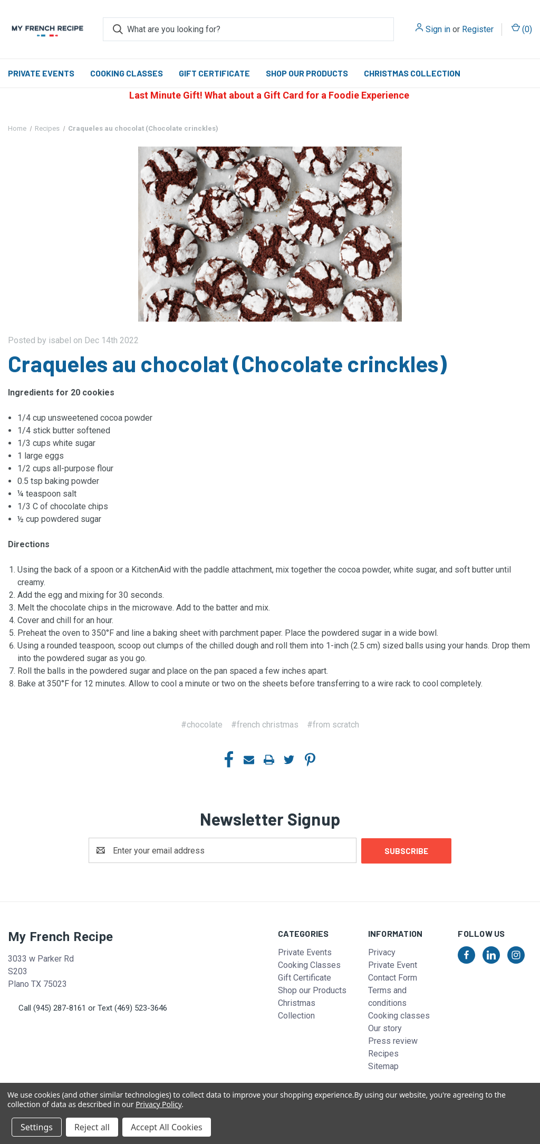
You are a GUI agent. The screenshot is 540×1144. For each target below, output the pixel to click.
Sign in (438, 29)
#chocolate (202, 725)
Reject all (92, 1127)
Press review (393, 1040)
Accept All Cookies (166, 1127)
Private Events (41, 73)
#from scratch (333, 725)
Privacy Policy (158, 1104)
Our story (385, 1028)
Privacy (382, 952)
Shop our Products (307, 73)
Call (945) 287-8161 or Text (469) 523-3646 (92, 1007)
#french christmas (264, 725)
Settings (37, 1127)
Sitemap (383, 1066)
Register (478, 29)
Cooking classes (399, 1015)
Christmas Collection (412, 73)
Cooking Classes (126, 73)
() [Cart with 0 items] (522, 28)
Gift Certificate (214, 73)
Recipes (383, 1053)
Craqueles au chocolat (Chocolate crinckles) (227, 363)
